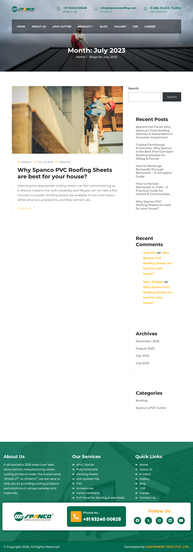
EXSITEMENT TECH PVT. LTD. (167, 547)
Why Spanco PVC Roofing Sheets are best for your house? (64, 173)
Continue (26, 208)
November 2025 (147, 341)
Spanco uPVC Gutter (151, 408)
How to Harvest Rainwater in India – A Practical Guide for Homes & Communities (153, 189)
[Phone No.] (76, 516)
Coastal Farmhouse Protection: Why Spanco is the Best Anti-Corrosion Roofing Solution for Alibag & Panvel (155, 151)
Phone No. (91, 513)
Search (133, 88)
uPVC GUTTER (61, 26)
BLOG (104, 26)
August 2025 (145, 348)
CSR (135, 26)
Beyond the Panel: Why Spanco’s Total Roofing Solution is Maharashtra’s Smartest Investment (154, 132)
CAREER (150, 26)
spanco (26, 162)
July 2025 (142, 355)
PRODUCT (85, 26)
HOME (21, 26)
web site (149, 252)
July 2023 (142, 363)
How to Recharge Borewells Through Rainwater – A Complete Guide (154, 171)
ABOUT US (39, 26)
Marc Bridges (153, 282)
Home (80, 57)
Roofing (65, 162)
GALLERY (120, 26)
